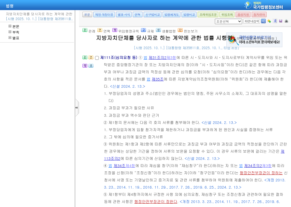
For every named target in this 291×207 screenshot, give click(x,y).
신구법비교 (152, 14)
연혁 (137, 14)
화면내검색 (251, 21)
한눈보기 (188, 30)
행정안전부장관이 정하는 (261, 172)
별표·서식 (124, 14)
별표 (14, 37)
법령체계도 (171, 14)
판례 (88, 30)
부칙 (14, 32)
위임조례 (227, 14)
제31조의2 (157, 57)
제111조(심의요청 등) (119, 57)
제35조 (158, 79)
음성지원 (243, 14)
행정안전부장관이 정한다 (155, 201)
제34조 (119, 165)
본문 (14, 26)
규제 (147, 30)
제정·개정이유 (104, 14)
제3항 (171, 57)
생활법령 (166, 30)
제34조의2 (253, 165)
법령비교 (189, 14)
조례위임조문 (208, 14)
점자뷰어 (259, 14)
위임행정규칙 (125, 30)
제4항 (130, 165)
